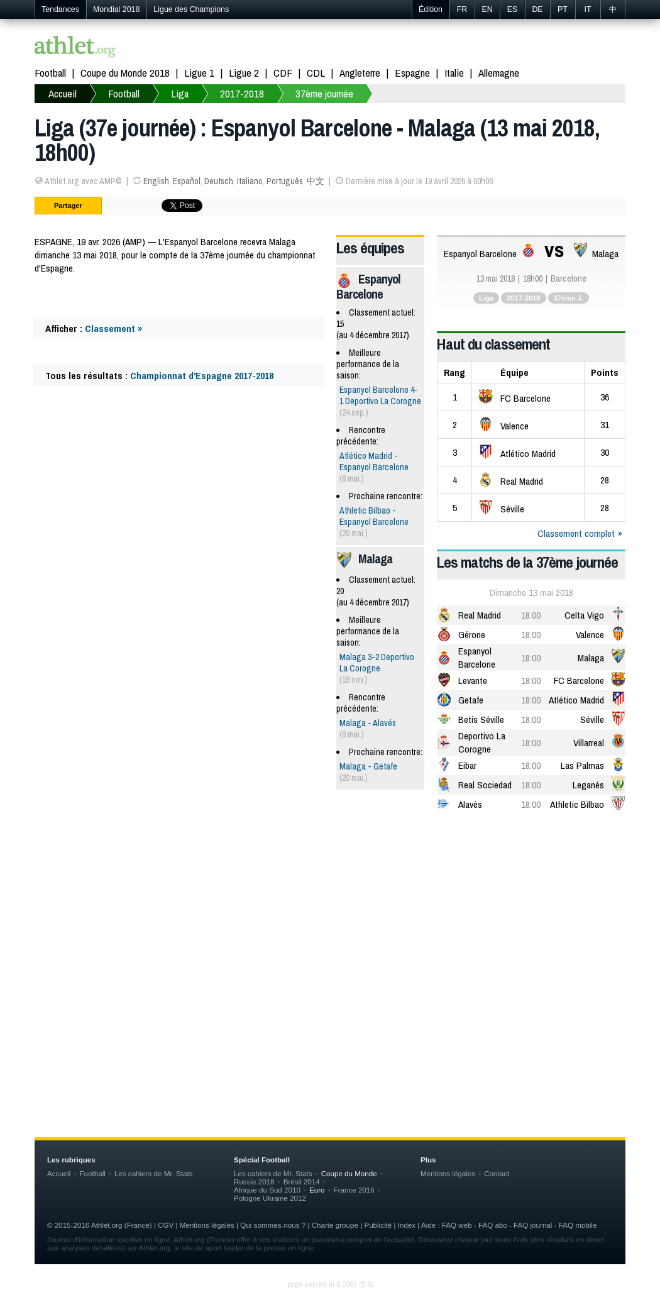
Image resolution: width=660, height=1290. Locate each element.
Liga (180, 93)
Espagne (412, 72)
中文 (315, 181)
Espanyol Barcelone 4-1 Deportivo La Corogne (380, 395)
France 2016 (354, 1190)
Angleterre (359, 72)
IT (587, 9)
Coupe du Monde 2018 (125, 72)
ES (512, 9)
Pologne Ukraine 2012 (270, 1198)
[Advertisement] (330, 922)
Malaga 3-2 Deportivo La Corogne (376, 662)
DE (537, 9)
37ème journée (324, 93)
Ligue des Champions (191, 9)
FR (462, 9)
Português (285, 181)
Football (50, 72)
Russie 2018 (254, 1181)
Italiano (250, 181)
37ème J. (568, 298)
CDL (316, 72)
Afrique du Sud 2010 (267, 1190)
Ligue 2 (244, 72)
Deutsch (218, 181)
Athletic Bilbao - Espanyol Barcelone (374, 516)
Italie (454, 72)
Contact (496, 1173)
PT (563, 9)
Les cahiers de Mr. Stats (153, 1173)
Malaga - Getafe (368, 766)
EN (486, 9)
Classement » (113, 328)
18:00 (531, 615)
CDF (282, 72)
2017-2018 (242, 93)
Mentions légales (448, 1173)
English (156, 181)
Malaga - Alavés (367, 723)
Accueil (62, 93)
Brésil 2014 (301, 1181)
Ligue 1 (199, 72)
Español (187, 181)
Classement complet (576, 533)
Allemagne (498, 72)
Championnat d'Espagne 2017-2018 (201, 375)
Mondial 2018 (116, 9)
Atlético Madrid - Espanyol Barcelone (374, 461)
